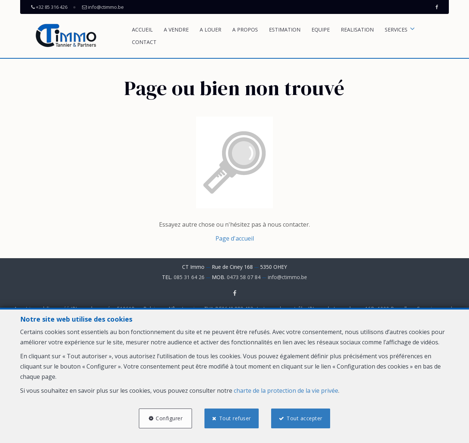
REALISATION (357, 29)
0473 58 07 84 (244, 277)
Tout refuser (235, 418)
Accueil (142, 29)
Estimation (284, 29)
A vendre (176, 29)
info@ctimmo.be (287, 277)
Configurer (169, 418)
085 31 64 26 (189, 277)
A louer (210, 29)
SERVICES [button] (396, 29)
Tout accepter (304, 418)
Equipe (320, 29)
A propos (245, 29)
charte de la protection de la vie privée (286, 391)
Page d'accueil (234, 238)
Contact (144, 42)
